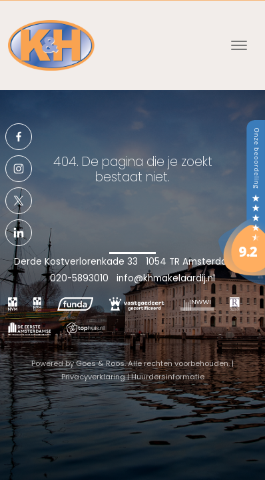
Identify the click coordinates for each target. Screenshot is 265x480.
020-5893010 (79, 278)
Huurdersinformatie (167, 376)
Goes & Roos (100, 363)
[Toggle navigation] (238, 45)
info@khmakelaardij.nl (166, 278)
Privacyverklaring (93, 376)
